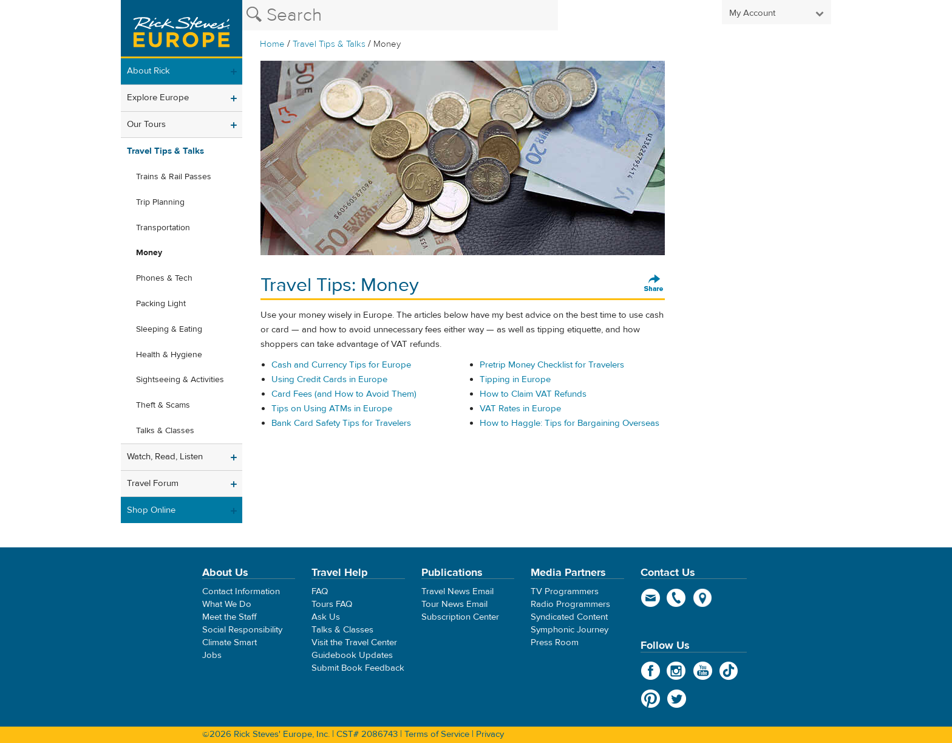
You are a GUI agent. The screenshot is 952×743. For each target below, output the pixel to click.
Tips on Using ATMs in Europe (331, 408)
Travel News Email (457, 591)
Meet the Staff (229, 617)
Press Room (555, 642)
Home (272, 44)
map (703, 598)
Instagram (677, 670)
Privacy (490, 734)
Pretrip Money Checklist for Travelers (552, 365)
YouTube (703, 670)
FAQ (319, 591)
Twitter (677, 698)
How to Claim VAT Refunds (533, 394)
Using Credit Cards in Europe (329, 379)
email (651, 598)
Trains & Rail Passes (173, 176)
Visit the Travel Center (354, 642)
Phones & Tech (164, 278)
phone (677, 598)
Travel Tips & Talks (329, 44)
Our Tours (146, 124)
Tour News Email (454, 604)
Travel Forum (152, 483)
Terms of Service (436, 734)
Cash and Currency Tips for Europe (341, 365)
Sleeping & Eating (169, 329)
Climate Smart (229, 642)
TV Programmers (565, 591)
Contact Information (241, 591)
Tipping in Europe (515, 379)
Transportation (163, 227)
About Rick (148, 71)
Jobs (212, 655)
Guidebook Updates (352, 655)
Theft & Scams (163, 405)
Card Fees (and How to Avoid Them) (343, 394)
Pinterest (651, 698)
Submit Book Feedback (357, 668)
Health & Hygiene (169, 354)
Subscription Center (460, 617)
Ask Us (325, 617)
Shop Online (151, 510)
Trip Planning (160, 202)
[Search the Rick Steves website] (400, 15)
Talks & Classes (165, 430)
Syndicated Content (569, 617)
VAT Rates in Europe (520, 408)
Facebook (651, 670)
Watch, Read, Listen (165, 456)
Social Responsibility (242, 629)
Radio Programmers (570, 604)
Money (149, 252)
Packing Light (161, 303)
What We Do (226, 604)
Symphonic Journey (569, 629)
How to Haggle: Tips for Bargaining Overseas (569, 423)
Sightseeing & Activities (180, 379)
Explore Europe (158, 97)
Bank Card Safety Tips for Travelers (341, 423)
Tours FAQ (331, 604)
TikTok (729, 670)
